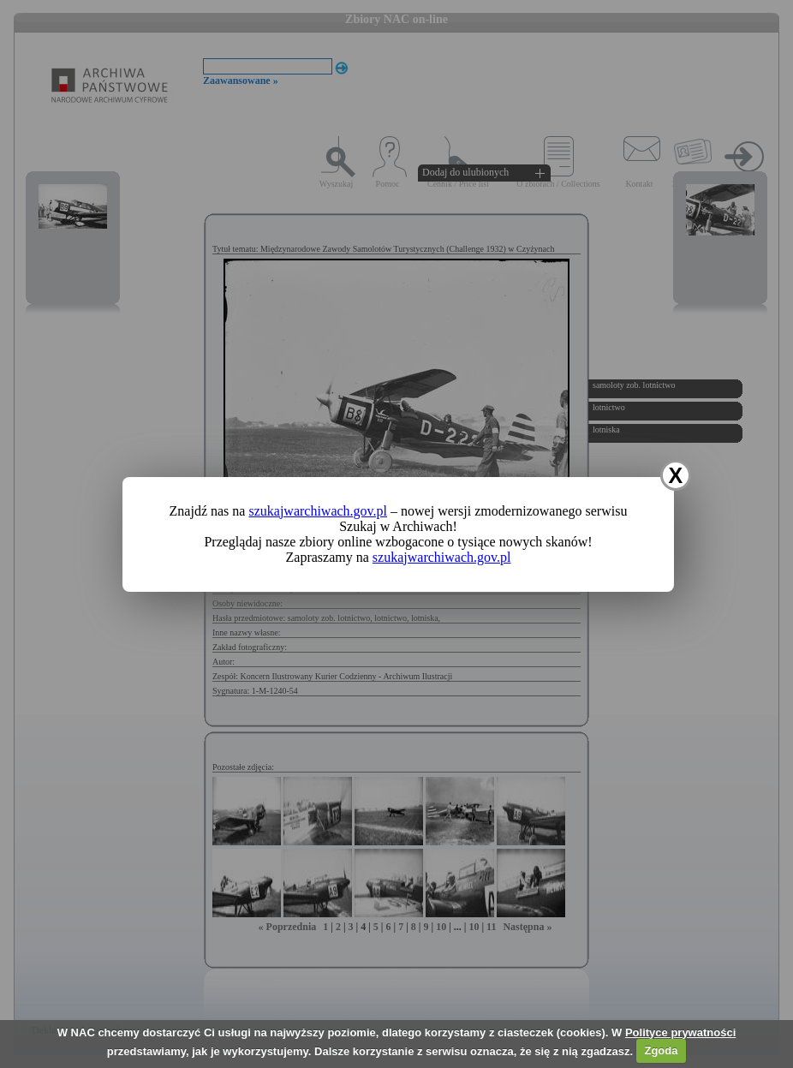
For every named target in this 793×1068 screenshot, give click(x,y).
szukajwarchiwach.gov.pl (317, 511)
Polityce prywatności (680, 1032)
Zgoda (660, 1050)
